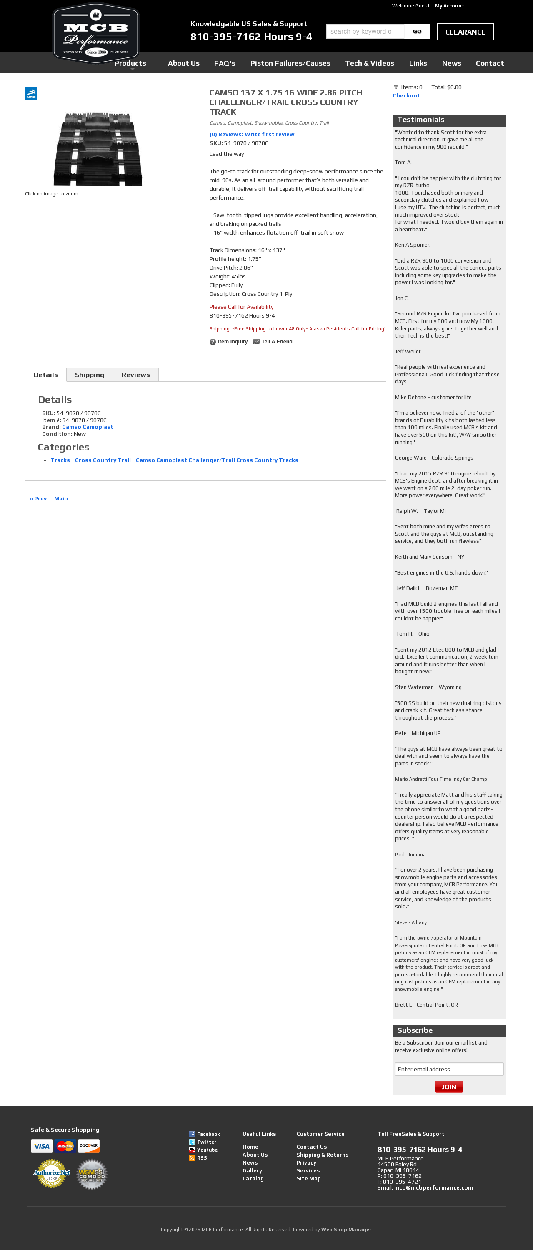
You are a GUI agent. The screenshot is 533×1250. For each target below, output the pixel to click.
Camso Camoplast (87, 426)
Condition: (57, 433)
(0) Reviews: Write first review (252, 134)
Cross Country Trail (103, 460)
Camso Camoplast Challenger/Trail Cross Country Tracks (217, 460)
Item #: (52, 420)
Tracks (60, 460)
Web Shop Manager (346, 1229)
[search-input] (365, 31)
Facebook (208, 1134)
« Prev (38, 498)
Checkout (406, 95)
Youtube (207, 1150)
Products (228, 62)
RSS (202, 1158)
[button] (378, 31)
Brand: (51, 426)
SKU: (217, 143)
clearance (465, 32)
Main (61, 498)
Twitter (206, 1142)
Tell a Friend (277, 342)
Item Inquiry (233, 342)
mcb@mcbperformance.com (433, 1187)
